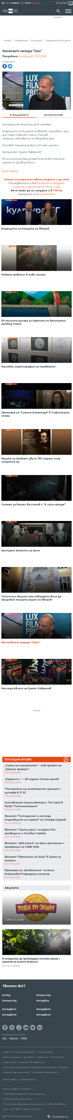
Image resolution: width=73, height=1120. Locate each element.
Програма (28, 1057)
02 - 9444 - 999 (14, 1038)
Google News (47, 194)
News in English (10, 1079)
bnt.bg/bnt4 (43, 1014)
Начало (8, 40)
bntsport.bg (43, 995)
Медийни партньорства (16, 1072)
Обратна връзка (56, 1104)
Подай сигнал (10, 1062)
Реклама (57, 17)
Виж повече (10, 171)
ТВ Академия (36, 1062)
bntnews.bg (9, 1000)
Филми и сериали (11, 1057)
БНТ (3, 3)
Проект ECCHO (31, 1109)
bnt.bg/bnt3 (43, 1009)
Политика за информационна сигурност (24, 1104)
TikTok (57, 190)
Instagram (58, 183)
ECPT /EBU (15, 1109)
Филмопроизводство (23, 1052)
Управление (42, 1057)
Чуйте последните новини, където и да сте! (36, 179)
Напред (23, 1062)
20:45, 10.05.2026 (12, 966)
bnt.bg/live (42, 1000)
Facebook (43, 183)
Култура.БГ (37, 40)
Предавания (21, 40)
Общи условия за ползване (16, 1089)
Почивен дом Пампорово (44, 1072)
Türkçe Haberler (27, 1079)
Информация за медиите (44, 1067)
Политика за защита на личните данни (23, 1094)
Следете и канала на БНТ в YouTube (36, 186)
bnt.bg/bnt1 (9, 1009)
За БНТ (6, 1052)
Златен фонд (45, 1052)
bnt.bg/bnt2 (9, 1014)
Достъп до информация (15, 1067)
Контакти (57, 1057)
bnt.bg (6, 995)
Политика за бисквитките (17, 1099)
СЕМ (5, 1109)
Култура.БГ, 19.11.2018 (32, 56)
